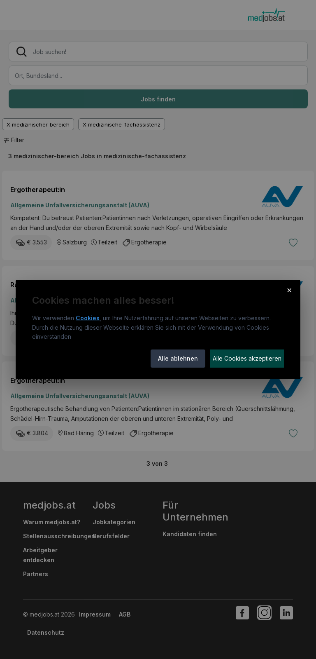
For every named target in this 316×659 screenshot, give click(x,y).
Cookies (88, 317)
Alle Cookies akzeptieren (247, 358)
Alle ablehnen (178, 358)
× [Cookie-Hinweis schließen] (289, 290)
